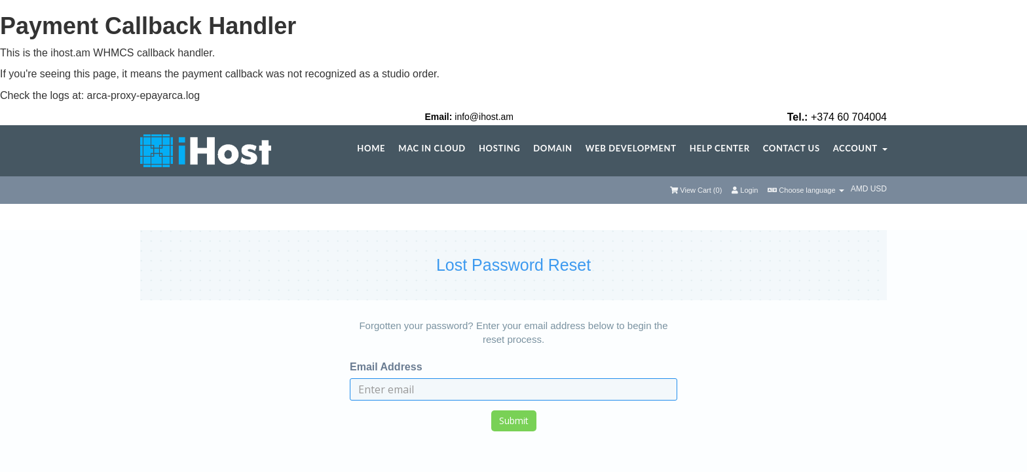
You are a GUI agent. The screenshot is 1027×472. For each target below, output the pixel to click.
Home (371, 148)
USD (878, 188)
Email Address (386, 366)
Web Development (631, 148)
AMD (860, 188)
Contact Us (791, 148)
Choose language (806, 190)
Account (860, 148)
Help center (720, 148)
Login (745, 190)
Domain (552, 148)
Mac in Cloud (432, 148)
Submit (514, 420)
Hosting (499, 148)
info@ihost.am (484, 116)
